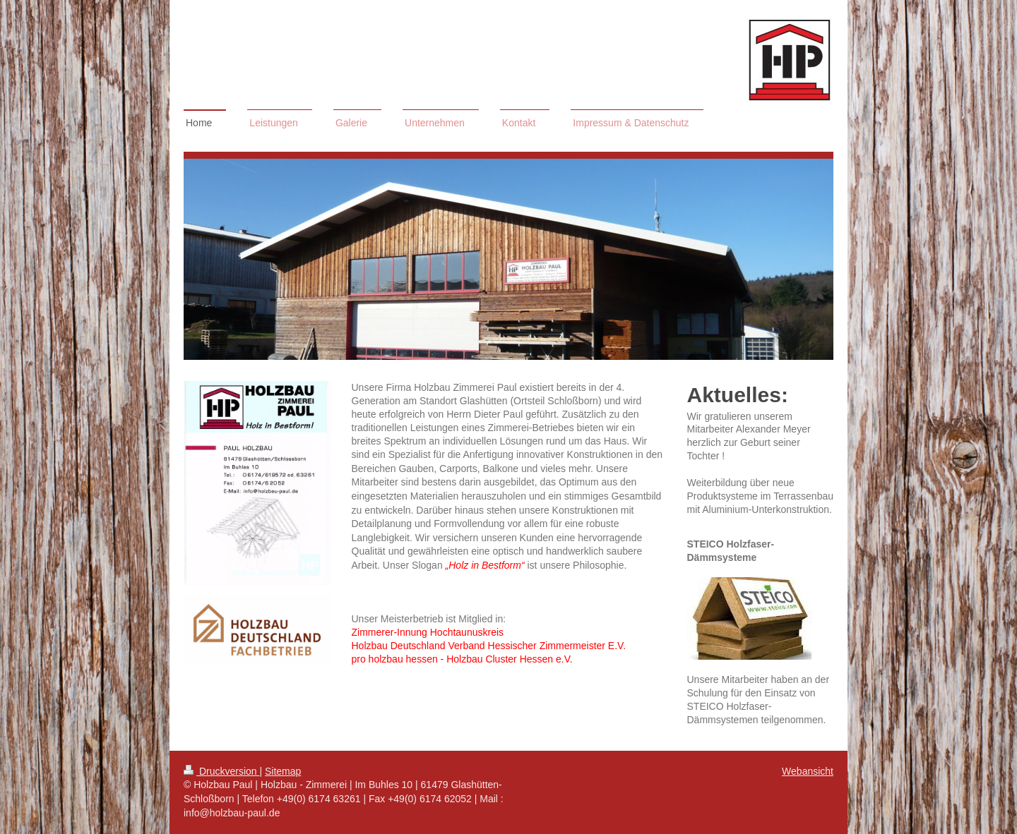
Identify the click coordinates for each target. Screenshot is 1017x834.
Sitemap (283, 771)
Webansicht (807, 771)
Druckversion (221, 771)
